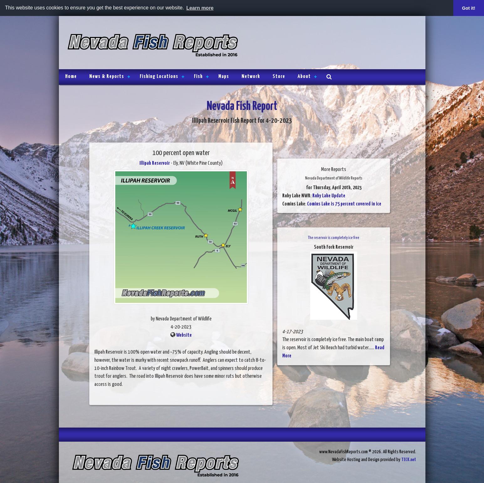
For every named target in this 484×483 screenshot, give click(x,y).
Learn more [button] (200, 8)
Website (184, 335)
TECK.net (408, 459)
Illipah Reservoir (154, 163)
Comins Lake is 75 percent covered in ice (344, 204)
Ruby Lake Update (328, 196)
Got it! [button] (468, 8)
